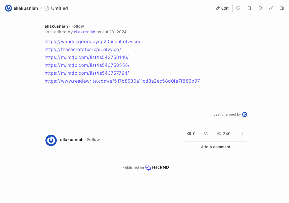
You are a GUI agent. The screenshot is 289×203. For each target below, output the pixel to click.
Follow (77, 26)
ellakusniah (56, 26)
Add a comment (215, 146)
